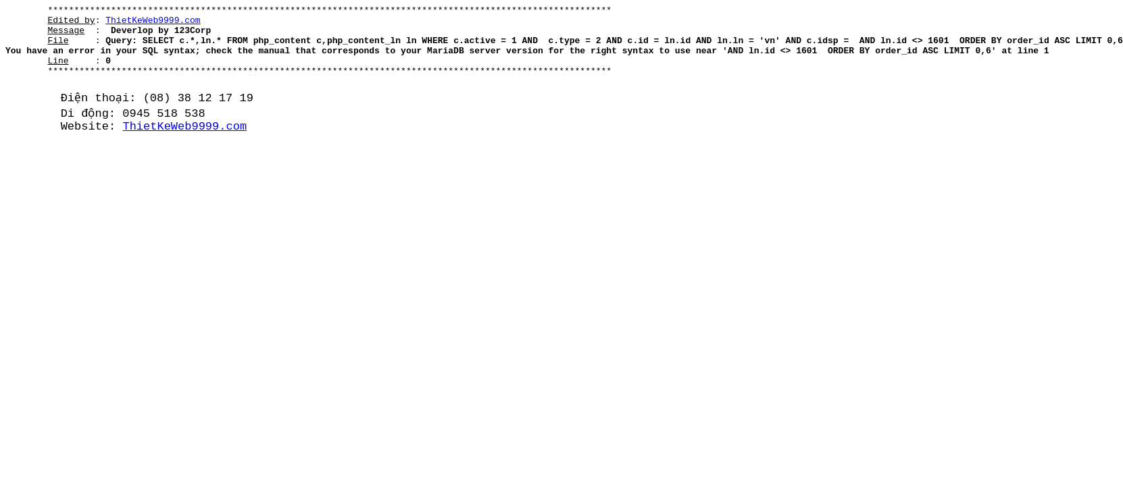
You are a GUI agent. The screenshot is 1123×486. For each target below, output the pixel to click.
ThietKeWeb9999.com (152, 24)
